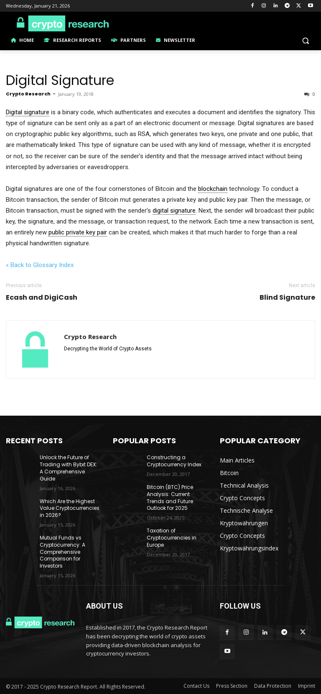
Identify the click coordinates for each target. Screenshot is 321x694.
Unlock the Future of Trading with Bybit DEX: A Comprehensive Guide (68, 468)
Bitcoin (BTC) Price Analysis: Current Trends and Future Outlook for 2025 (170, 497)
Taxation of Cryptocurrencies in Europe (171, 537)
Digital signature (27, 112)
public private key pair (77, 232)
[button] (305, 40)
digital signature (174, 210)
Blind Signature (287, 297)
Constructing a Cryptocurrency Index (174, 461)
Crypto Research (28, 93)
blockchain (212, 189)
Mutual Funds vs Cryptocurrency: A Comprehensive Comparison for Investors (62, 551)
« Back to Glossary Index (40, 265)
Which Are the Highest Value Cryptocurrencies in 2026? (69, 508)
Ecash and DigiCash (41, 297)
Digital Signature (60, 80)
